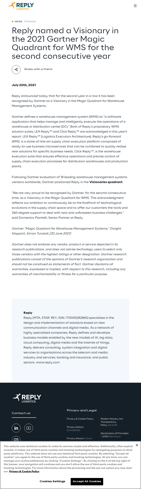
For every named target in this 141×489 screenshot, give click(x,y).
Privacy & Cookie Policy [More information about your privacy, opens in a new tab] (24, 471)
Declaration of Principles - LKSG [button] (115, 435)
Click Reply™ (69, 131)
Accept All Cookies (87, 481)
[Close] (137, 445)
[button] (24, 413)
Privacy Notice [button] (75, 429)
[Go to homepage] (24, 6)
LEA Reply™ (43, 131)
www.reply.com (48, 362)
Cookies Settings (52, 481)
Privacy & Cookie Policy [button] (80, 419)
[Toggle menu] (135, 6)
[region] (70, 465)
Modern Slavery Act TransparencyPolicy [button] (112, 422)
